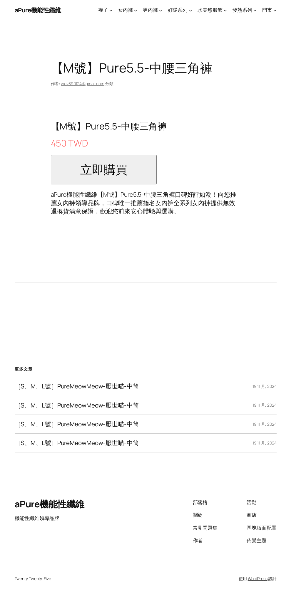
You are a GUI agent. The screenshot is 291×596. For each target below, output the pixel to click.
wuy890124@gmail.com (82, 83)
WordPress (257, 578)
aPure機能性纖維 (38, 10)
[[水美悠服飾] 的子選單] (225, 10)
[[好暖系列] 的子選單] (190, 10)
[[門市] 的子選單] (274, 10)
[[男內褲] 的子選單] (160, 10)
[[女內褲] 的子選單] (135, 10)
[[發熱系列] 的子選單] (254, 10)
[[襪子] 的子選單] (110, 10)
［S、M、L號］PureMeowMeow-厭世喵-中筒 (77, 386)
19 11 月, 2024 (264, 386)
